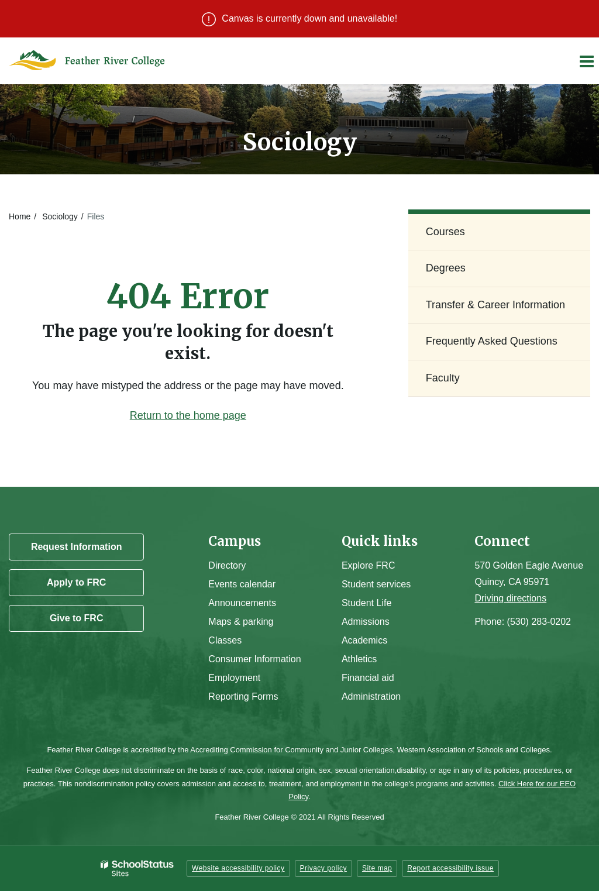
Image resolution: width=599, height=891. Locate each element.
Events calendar (242, 584)
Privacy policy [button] (323, 868)
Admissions (366, 622)
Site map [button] (377, 868)
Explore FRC (368, 565)
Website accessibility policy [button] (238, 868)
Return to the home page (188, 415)
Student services (376, 584)
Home (19, 216)
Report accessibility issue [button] (450, 868)
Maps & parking (240, 622)
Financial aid (368, 678)
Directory (227, 565)
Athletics (359, 659)
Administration (371, 696)
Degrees (446, 268)
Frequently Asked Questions (491, 341)
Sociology (60, 216)
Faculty (443, 378)
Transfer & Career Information (495, 305)
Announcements (242, 603)
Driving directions (510, 598)
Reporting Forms (243, 696)
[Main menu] (586, 60)
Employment (234, 678)
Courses (445, 232)
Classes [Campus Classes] (225, 640)
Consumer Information (254, 659)
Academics (364, 640)
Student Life (366, 603)
